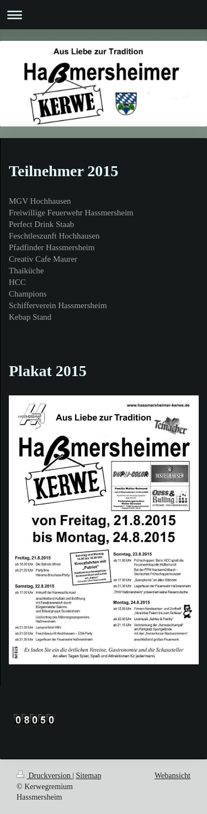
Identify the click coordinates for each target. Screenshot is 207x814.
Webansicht (172, 775)
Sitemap (89, 775)
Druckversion (44, 775)
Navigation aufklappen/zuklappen (103, 15)
